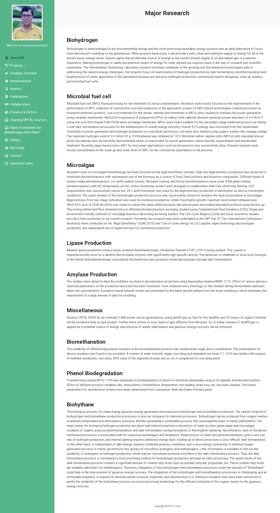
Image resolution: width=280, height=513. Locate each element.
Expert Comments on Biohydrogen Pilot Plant (23, 130)
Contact (13, 155)
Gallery (12, 140)
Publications (16, 96)
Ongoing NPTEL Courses (26, 120)
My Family (14, 148)
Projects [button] (14, 65)
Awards (13, 89)
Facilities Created (20, 73)
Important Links (19, 163)
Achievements (18, 81)
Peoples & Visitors (21, 112)
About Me (21, 57)
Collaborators (18, 104)
